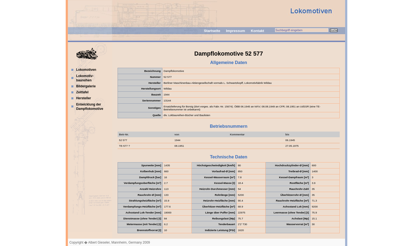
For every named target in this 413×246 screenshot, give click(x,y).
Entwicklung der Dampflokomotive (89, 107)
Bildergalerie (86, 86)
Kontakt (257, 31)
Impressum (235, 31)
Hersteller (83, 98)
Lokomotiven (86, 70)
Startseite (212, 31)
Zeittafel (82, 92)
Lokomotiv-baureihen (84, 78)
